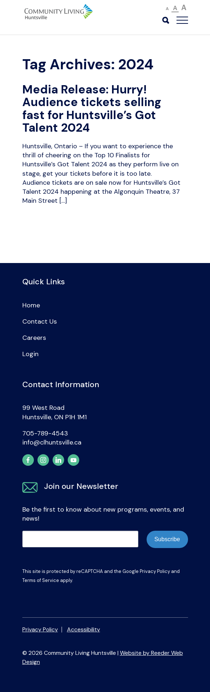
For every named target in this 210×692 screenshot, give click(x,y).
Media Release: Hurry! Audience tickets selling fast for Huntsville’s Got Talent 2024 (91, 109)
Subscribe (167, 539)
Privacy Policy (155, 571)
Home (31, 305)
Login (30, 354)
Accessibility (83, 629)
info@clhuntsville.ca (51, 442)
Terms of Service (40, 580)
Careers (34, 337)
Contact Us (39, 321)
